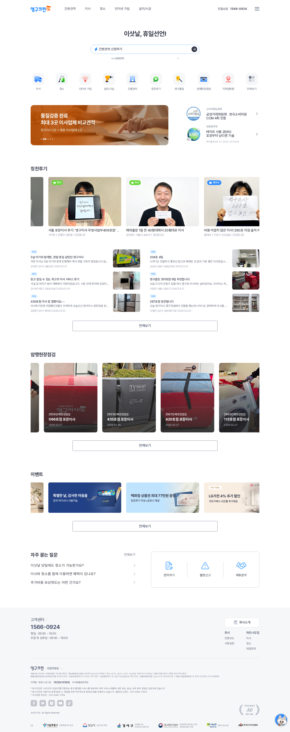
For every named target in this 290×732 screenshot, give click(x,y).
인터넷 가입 (122, 9)
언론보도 (229, 638)
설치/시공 (145, 9)
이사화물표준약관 (80, 682)
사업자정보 (55, 668)
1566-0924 (238, 9)
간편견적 (70, 9)
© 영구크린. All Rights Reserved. (45, 713)
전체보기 (145, 326)
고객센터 (39, 620)
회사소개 (242, 622)
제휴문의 (251, 648)
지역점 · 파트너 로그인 (41, 682)
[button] (41, 139)
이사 (88, 9)
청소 (103, 9)
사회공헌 (229, 643)
